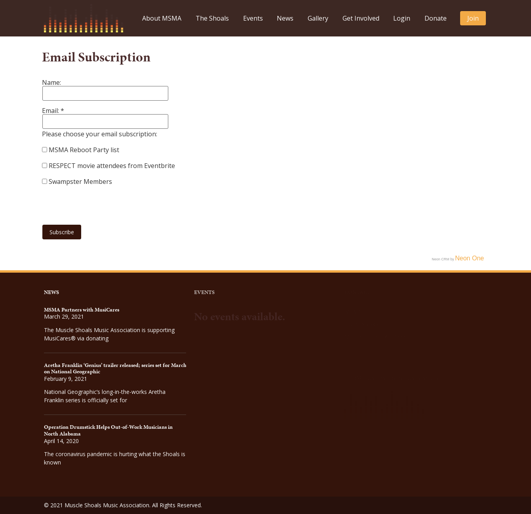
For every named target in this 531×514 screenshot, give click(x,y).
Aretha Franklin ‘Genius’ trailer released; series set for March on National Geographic (115, 368)
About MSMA (161, 18)
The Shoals (212, 18)
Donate (435, 18)
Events (253, 18)
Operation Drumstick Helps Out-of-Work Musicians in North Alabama (108, 430)
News (285, 18)
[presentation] (102, 201)
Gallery (318, 18)
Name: (51, 82)
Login (401, 18)
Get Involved (361, 18)
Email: (51, 110)
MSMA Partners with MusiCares (81, 309)
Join (473, 18)
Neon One (469, 258)
